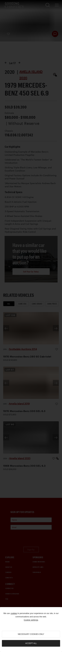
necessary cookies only (31, 634)
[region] (31, 629)
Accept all (31, 643)
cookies (14, 613)
